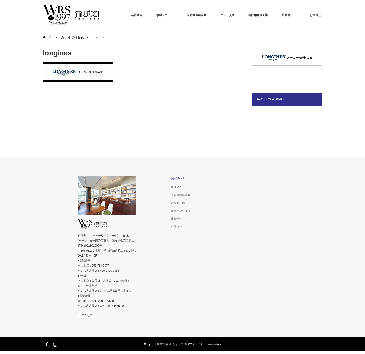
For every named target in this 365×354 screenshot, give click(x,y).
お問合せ (315, 15)
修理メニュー (164, 15)
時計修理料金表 (196, 15)
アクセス (87, 315)
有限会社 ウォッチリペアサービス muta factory (190, 344)
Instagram (54, 343)
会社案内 (136, 15)
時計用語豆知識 (258, 15)
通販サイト (289, 15)
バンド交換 (227, 15)
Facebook (46, 343)
